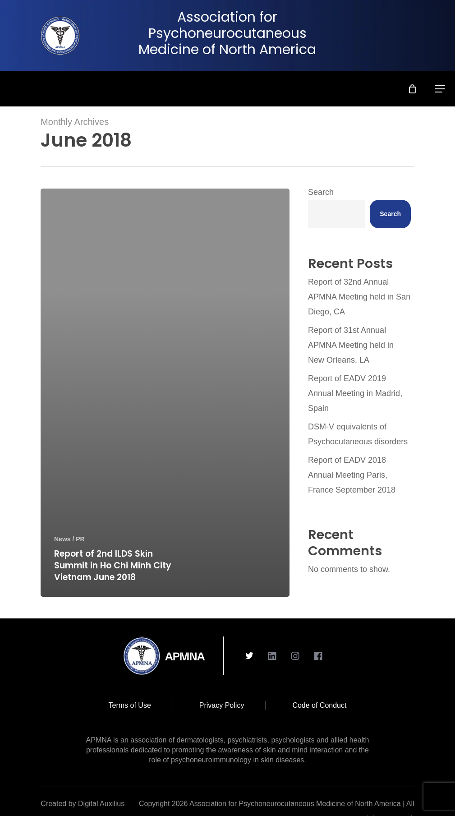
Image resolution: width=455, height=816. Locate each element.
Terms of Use (130, 705)
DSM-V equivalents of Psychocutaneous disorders (358, 434)
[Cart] (418, 85)
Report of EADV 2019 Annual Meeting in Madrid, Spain (355, 393)
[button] (445, 85)
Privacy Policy (221, 705)
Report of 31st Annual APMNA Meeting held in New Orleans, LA (351, 345)
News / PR (69, 539)
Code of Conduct (319, 705)
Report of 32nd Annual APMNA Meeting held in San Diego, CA (359, 296)
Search (321, 192)
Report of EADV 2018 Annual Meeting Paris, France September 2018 (351, 475)
